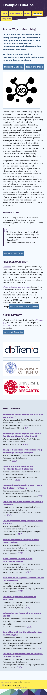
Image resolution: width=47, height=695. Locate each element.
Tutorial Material (13, 67)
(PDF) (27, 428)
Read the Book (34, 67)
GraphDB (6, 19)
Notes (27, 13)
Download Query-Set (13, 332)
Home (4, 13)
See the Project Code (13, 253)
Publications (16, 13)
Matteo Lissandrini (7, 682)
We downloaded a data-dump (16, 287)
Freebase (7, 267)
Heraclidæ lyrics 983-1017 (21, 687)
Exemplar (37, 13)
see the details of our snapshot (24, 307)
